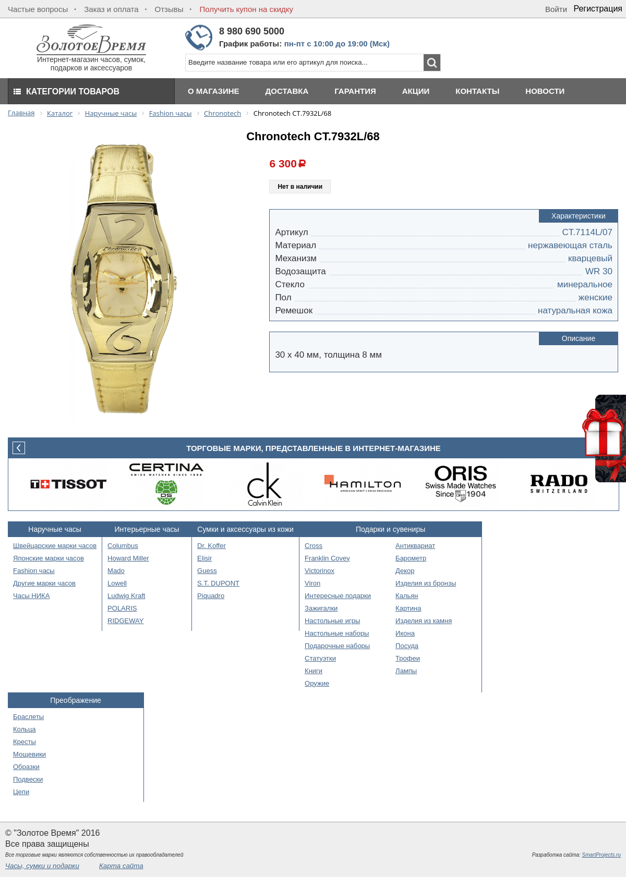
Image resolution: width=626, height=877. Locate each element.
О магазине (213, 91)
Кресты (24, 742)
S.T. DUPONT (218, 583)
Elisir (204, 558)
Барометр (410, 558)
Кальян (406, 596)
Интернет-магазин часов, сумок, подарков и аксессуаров (91, 60)
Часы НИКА (31, 596)
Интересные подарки (338, 596)
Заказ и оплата (111, 9)
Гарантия (355, 91)
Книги (313, 671)
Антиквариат (415, 546)
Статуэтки (320, 658)
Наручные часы (54, 529)
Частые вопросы (38, 9)
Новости (544, 91)
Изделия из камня (423, 621)
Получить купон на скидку (246, 9)
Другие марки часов (44, 583)
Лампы (406, 671)
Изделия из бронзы (425, 583)
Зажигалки (321, 608)
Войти (556, 9)
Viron (312, 583)
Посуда (406, 646)
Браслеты (28, 717)
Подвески (28, 779)
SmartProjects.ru (601, 855)
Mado (116, 571)
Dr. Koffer (211, 546)
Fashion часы (34, 571)
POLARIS (122, 608)
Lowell (117, 583)
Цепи (21, 792)
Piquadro (210, 596)
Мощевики (29, 754)
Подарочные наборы (337, 646)
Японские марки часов (48, 558)
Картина (408, 608)
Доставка (287, 91)
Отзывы (169, 9)
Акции (416, 91)
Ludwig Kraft (126, 596)
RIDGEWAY (125, 621)
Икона (405, 633)
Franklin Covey (327, 558)
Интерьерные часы (147, 529)
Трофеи (407, 658)
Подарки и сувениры (390, 529)
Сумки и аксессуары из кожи (245, 529)
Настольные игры (332, 621)
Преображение (75, 700)
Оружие (317, 683)
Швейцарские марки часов (55, 546)
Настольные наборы (337, 633)
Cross (313, 546)
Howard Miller (128, 558)
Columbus (122, 546)
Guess (207, 571)
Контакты (477, 91)
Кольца (24, 729)
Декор (404, 571)
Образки (26, 767)
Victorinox (319, 571)
